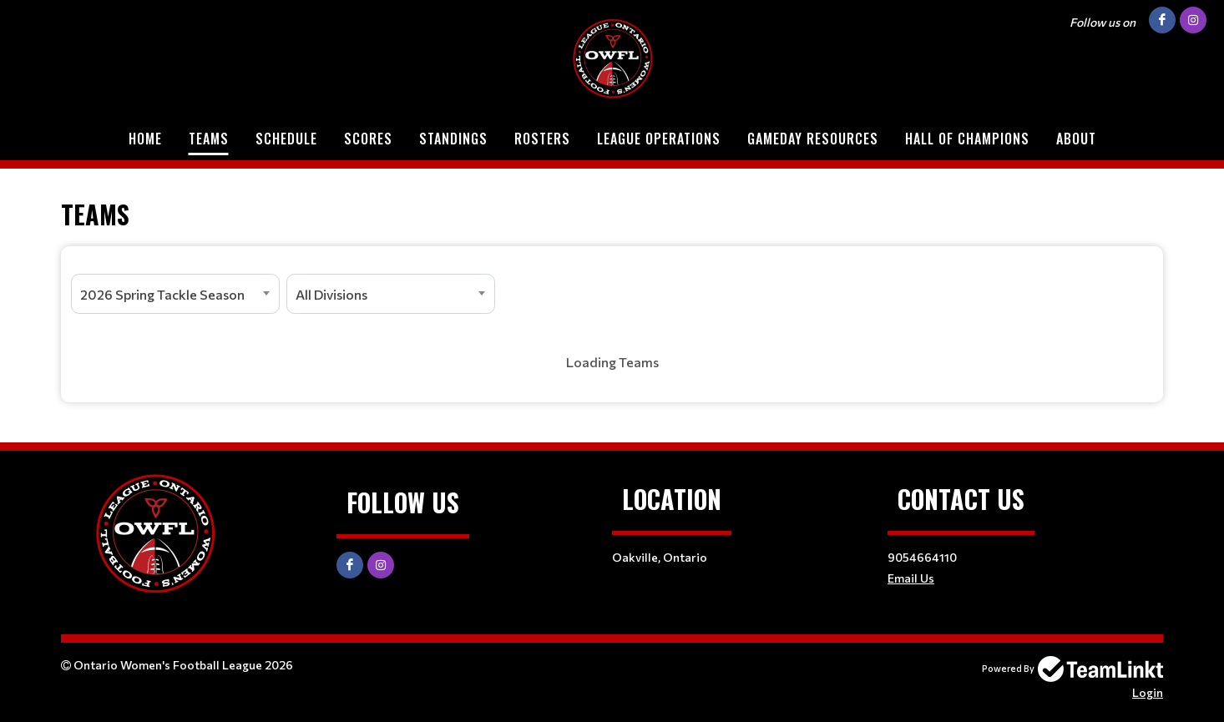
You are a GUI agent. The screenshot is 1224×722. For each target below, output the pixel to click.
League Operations (659, 139)
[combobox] (175, 294)
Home (145, 139)
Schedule (286, 139)
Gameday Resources (812, 139)
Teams (209, 139)
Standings (453, 139)
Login (1147, 692)
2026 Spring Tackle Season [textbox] (162, 294)
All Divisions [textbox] (331, 294)
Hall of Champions (967, 139)
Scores (368, 139)
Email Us (911, 578)
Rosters (542, 139)
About (1076, 139)
